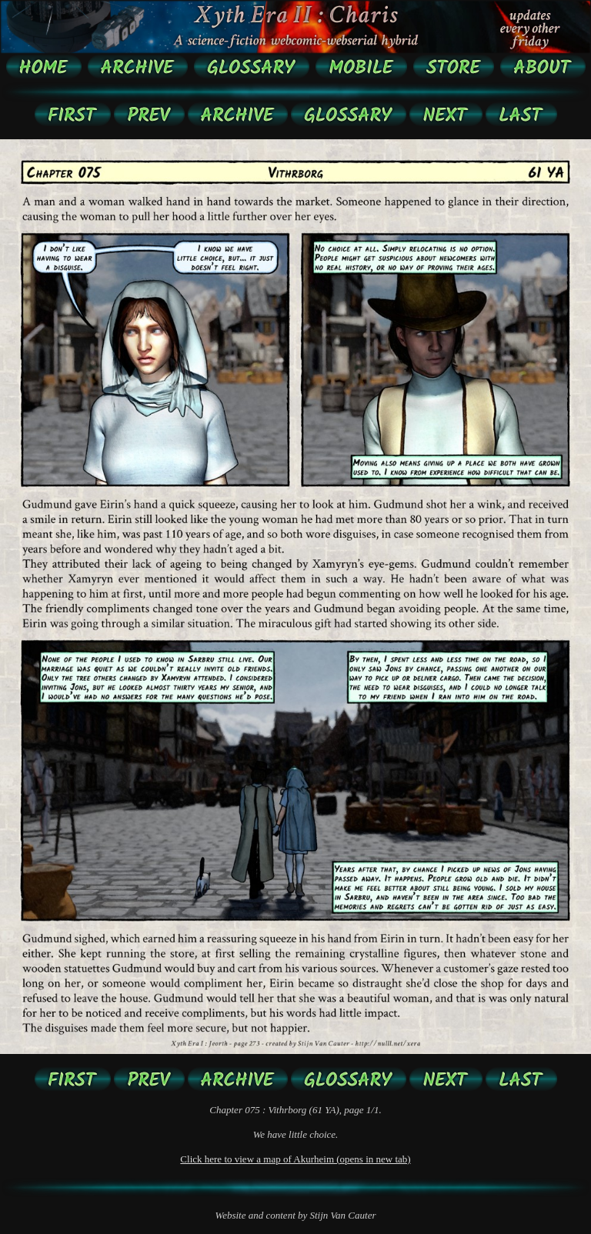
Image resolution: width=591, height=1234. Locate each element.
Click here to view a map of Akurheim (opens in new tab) (295, 1159)
